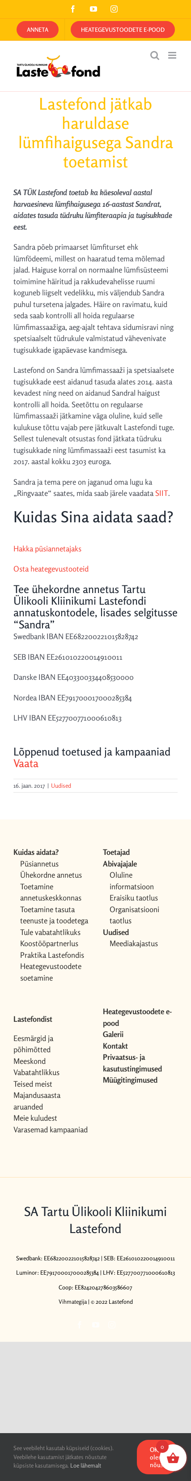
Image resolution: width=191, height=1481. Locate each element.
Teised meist (32, 1083)
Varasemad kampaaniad (50, 1129)
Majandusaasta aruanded (36, 1100)
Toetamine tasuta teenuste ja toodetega (54, 915)
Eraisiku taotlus (134, 897)
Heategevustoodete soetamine (50, 971)
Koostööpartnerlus (49, 943)
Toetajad (116, 852)
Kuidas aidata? (36, 852)
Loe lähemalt (85, 1465)
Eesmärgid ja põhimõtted (33, 1043)
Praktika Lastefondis (52, 955)
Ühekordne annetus (51, 874)
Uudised (61, 785)
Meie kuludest (35, 1117)
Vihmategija (73, 1301)
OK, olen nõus (156, 1457)
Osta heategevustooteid (51, 568)
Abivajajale (120, 863)
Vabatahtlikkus (36, 1072)
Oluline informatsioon (132, 880)
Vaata (25, 763)
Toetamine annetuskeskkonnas (50, 892)
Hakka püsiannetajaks (47, 548)
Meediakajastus (134, 943)
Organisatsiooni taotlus (134, 915)
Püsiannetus (39, 863)
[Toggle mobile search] (154, 55)
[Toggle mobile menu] (173, 55)
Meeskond (29, 1061)
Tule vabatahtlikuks (50, 932)
